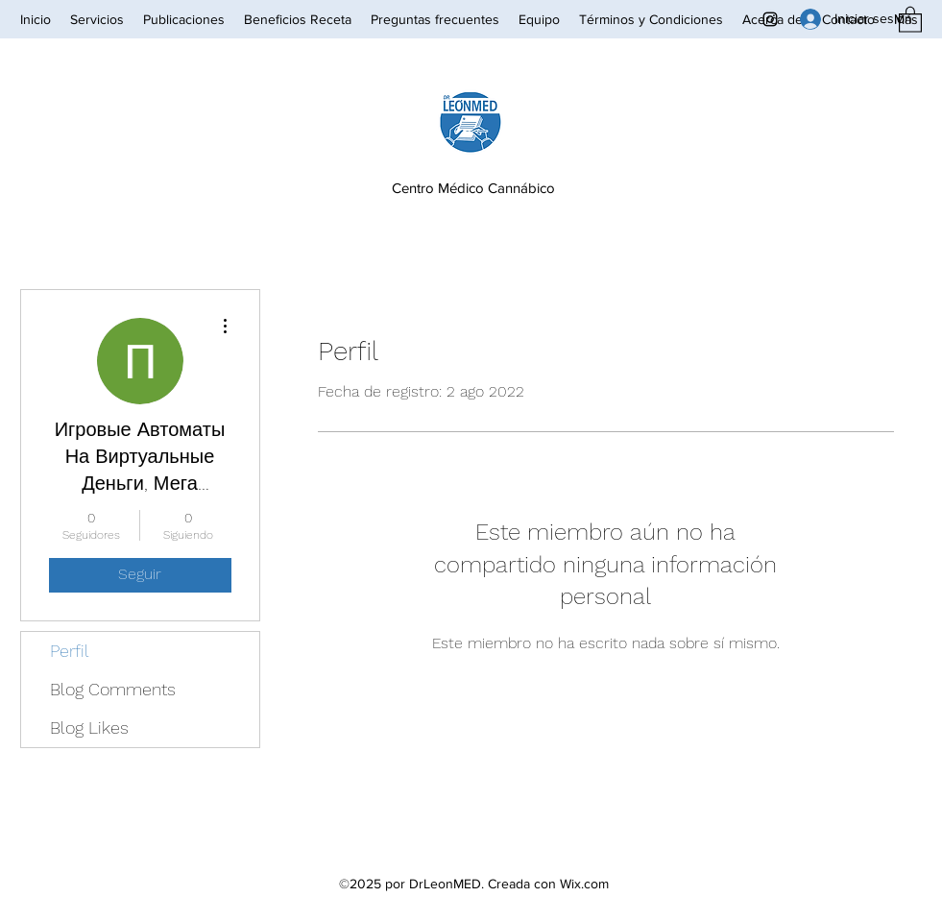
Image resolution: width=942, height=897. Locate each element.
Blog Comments (113, 689)
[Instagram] (770, 19)
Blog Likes (89, 727)
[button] (910, 19)
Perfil (69, 651)
